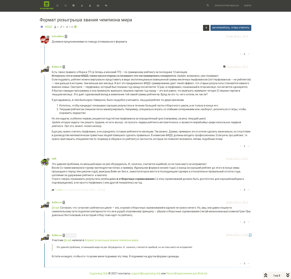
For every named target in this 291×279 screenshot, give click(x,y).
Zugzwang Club (98, 273)
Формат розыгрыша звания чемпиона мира (111, 240)
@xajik (55, 207)
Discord (170, 273)
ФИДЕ (48, 26)
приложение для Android (192, 273)
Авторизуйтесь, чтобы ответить (230, 28)
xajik (54, 158)
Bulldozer (57, 67)
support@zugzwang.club (146, 273)
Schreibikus (58, 36)
